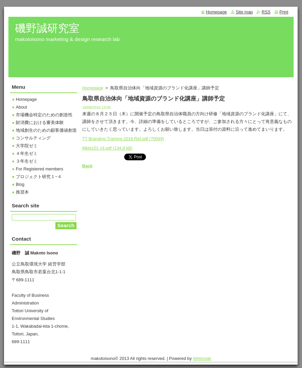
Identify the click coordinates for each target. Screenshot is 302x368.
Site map (244, 11)
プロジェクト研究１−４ (39, 176)
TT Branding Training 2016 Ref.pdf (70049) (123, 138)
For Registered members (39, 168)
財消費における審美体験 (40, 122)
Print (284, 11)
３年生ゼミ (27, 161)
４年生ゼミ (27, 153)
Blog (20, 184)
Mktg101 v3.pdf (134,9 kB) (107, 148)
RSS (266, 11)
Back (87, 165)
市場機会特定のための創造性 (44, 114)
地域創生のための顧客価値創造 (46, 130)
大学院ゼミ (27, 145)
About (21, 107)
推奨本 (22, 192)
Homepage (92, 87)
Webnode (202, 358)
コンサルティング (33, 137)
